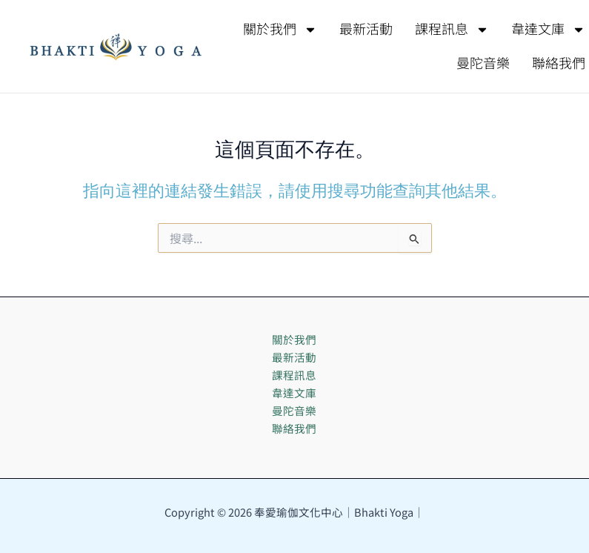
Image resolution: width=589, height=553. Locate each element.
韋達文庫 (294, 392)
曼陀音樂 (483, 64)
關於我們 (280, 30)
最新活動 (366, 29)
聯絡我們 (294, 428)
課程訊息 (452, 30)
